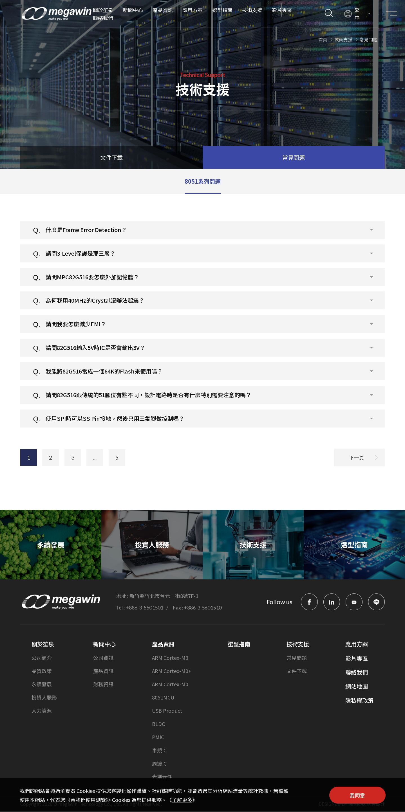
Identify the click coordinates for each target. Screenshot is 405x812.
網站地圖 (356, 687)
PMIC (158, 737)
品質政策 (42, 671)
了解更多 (182, 799)
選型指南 (222, 10)
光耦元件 (162, 777)
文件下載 (297, 671)
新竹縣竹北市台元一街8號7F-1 (163, 596)
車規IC (159, 750)
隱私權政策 (359, 701)
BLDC (158, 724)
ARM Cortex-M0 (170, 684)
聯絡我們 (103, 17)
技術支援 (252, 10)
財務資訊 (103, 684)
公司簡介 (42, 658)
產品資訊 (162, 10)
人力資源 (42, 711)
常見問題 (297, 658)
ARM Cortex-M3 (170, 658)
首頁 (322, 38)
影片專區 (282, 10)
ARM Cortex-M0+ (171, 671)
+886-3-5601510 (202, 608)
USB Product (167, 711)
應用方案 (192, 10)
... (96, 461)
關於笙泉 (103, 10)
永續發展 (42, 684)
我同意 (357, 795)
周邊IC (159, 764)
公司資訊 (103, 658)
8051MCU (163, 697)
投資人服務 (44, 697)
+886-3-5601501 (144, 608)
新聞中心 (132, 10)
